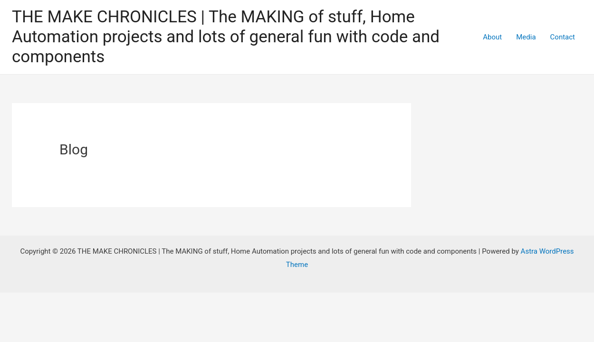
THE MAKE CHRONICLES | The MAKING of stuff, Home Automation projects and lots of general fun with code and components (226, 36)
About (492, 37)
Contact (562, 37)
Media (526, 37)
